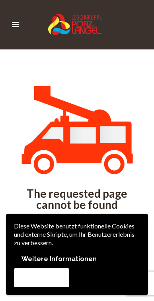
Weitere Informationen (59, 259)
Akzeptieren (41, 277)
